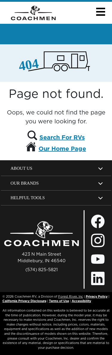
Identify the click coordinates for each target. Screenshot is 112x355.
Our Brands (24, 183)
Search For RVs (62, 137)
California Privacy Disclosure (24, 301)
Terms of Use (59, 301)
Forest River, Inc (70, 296)
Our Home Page (62, 148)
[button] (100, 11)
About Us (21, 168)
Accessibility (81, 301)
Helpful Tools (27, 197)
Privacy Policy (97, 296)
